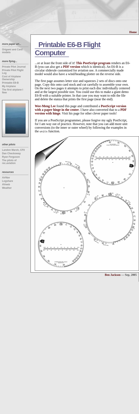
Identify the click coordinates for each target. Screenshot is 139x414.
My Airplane (9, 86)
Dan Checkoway (11, 153)
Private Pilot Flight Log (12, 71)
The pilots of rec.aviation (9, 162)
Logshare (7, 181)
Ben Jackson (112, 274)
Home (133, 32)
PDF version (71, 66)
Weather (7, 188)
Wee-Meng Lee (45, 106)
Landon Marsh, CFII (13, 150)
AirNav (6, 177)
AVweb (6, 184)
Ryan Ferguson (11, 156)
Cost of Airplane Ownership (11, 78)
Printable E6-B (10, 82)
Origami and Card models (12, 51)
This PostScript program (93, 63)
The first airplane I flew (12, 91)
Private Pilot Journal (14, 66)
